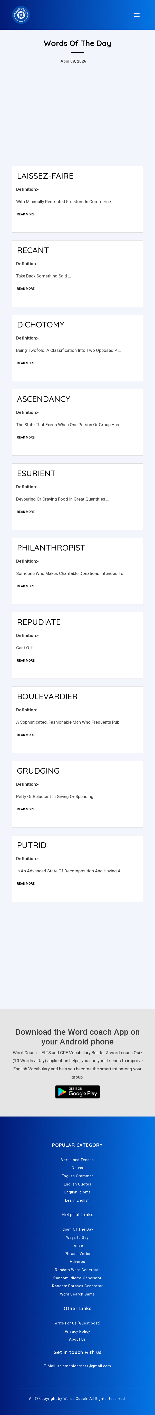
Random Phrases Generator (77, 1286)
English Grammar (77, 1176)
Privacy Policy (77, 1331)
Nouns (77, 1168)
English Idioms (77, 1192)
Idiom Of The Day (77, 1229)
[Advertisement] (77, 124)
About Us (77, 1339)
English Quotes (77, 1184)
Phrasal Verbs (77, 1254)
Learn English (77, 1200)
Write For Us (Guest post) (77, 1323)
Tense (77, 1245)
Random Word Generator (77, 1270)
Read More (26, 214)
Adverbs (77, 1262)
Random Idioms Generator (77, 1278)
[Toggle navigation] (137, 15)
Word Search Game (77, 1294)
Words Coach (75, 1399)
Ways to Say (77, 1237)
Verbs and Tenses (77, 1160)
